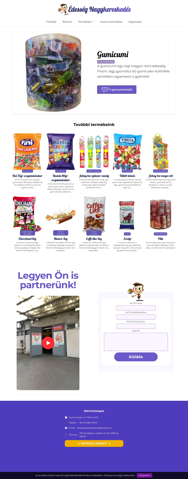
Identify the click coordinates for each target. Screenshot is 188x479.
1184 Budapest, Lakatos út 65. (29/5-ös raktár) (98, 435)
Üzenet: (136, 330)
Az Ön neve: (136, 303)
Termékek (86, 21)
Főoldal (51, 21)
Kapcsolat (135, 21)
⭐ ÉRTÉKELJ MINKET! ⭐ (94, 443)
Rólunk (67, 21)
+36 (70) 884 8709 (87, 422)
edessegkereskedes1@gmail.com (94, 428)
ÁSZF (120, 475)
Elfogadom (144, 475)
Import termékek (111, 21)
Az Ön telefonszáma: (136, 312)
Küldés (136, 356)
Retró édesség (106, 62)
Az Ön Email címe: (136, 321)
